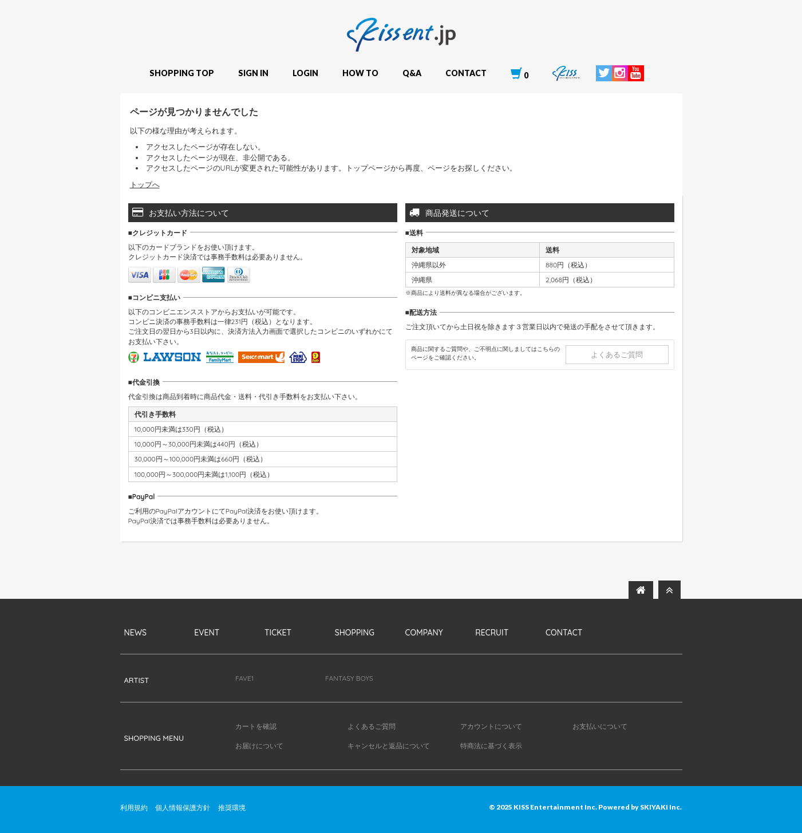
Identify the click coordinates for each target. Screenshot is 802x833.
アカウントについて (491, 726)
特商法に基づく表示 (491, 745)
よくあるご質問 (617, 354)
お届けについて (259, 745)
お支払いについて (599, 726)
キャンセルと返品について (388, 745)
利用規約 (134, 807)
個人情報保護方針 (182, 807)
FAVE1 (244, 678)
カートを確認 (255, 726)
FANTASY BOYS (349, 678)
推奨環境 (232, 807)
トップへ (145, 184)
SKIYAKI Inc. (661, 807)
